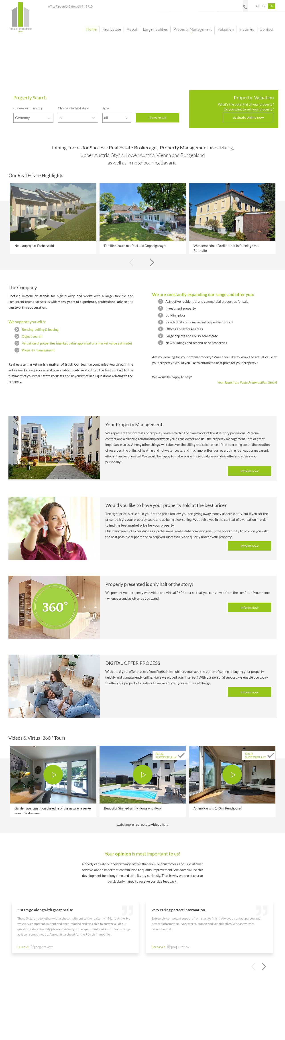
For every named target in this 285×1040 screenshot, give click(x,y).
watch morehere (143, 824)
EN (271, 6)
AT (257, 6)
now (249, 471)
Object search (32, 336)
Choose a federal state (73, 108)
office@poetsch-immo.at (187, 6)
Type (105, 108)
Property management (38, 350)
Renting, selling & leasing (40, 329)
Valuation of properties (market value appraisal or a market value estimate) (77, 343)
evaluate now (248, 117)
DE (264, 6)
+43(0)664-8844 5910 (233, 6)
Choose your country (28, 108)
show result (158, 117)
